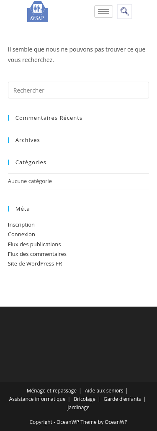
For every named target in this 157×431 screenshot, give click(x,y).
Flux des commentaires (37, 254)
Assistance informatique (37, 399)
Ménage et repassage (52, 390)
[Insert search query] (78, 90)
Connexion (21, 234)
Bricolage (84, 399)
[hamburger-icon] (103, 11)
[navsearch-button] (124, 11)
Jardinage (78, 407)
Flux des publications (34, 244)
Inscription (21, 224)
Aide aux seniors (104, 390)
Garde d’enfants (122, 399)
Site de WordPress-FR (35, 263)
